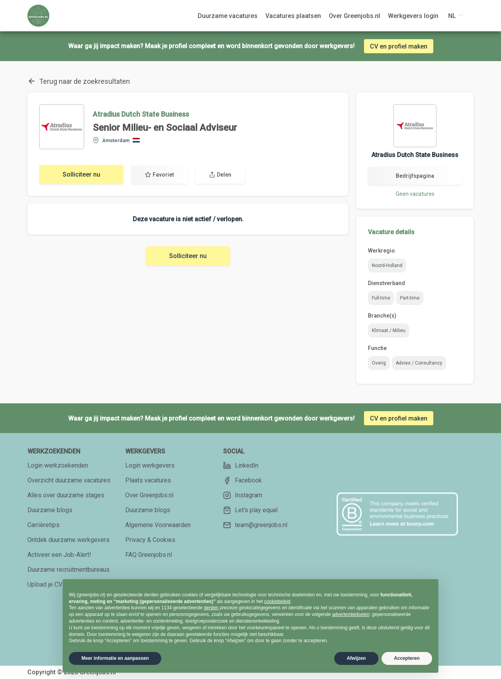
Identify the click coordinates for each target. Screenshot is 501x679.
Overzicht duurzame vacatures (68, 480)
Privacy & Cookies (150, 540)
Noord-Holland (387, 265)
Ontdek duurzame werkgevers (68, 540)
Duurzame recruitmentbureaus (68, 569)
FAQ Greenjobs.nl (148, 554)
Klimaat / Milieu (388, 330)
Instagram (242, 495)
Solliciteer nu (81, 174)
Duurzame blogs (49, 510)
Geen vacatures (415, 194)
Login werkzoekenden (57, 465)
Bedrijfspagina (415, 176)
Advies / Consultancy (419, 363)
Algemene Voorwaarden (158, 525)
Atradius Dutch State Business (141, 114)
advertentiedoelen (350, 614)
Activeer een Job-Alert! (59, 554)
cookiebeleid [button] (277, 601)
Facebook (242, 480)
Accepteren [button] (407, 658)
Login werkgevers (150, 465)
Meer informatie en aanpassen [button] (115, 658)
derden (211, 607)
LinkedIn (240, 466)
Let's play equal (250, 510)
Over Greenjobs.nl (149, 495)
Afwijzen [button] (356, 658)
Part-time (410, 298)
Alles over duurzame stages (66, 495)
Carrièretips (43, 525)
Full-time (381, 298)
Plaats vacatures (148, 480)
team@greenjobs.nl (255, 525)
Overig (379, 363)
